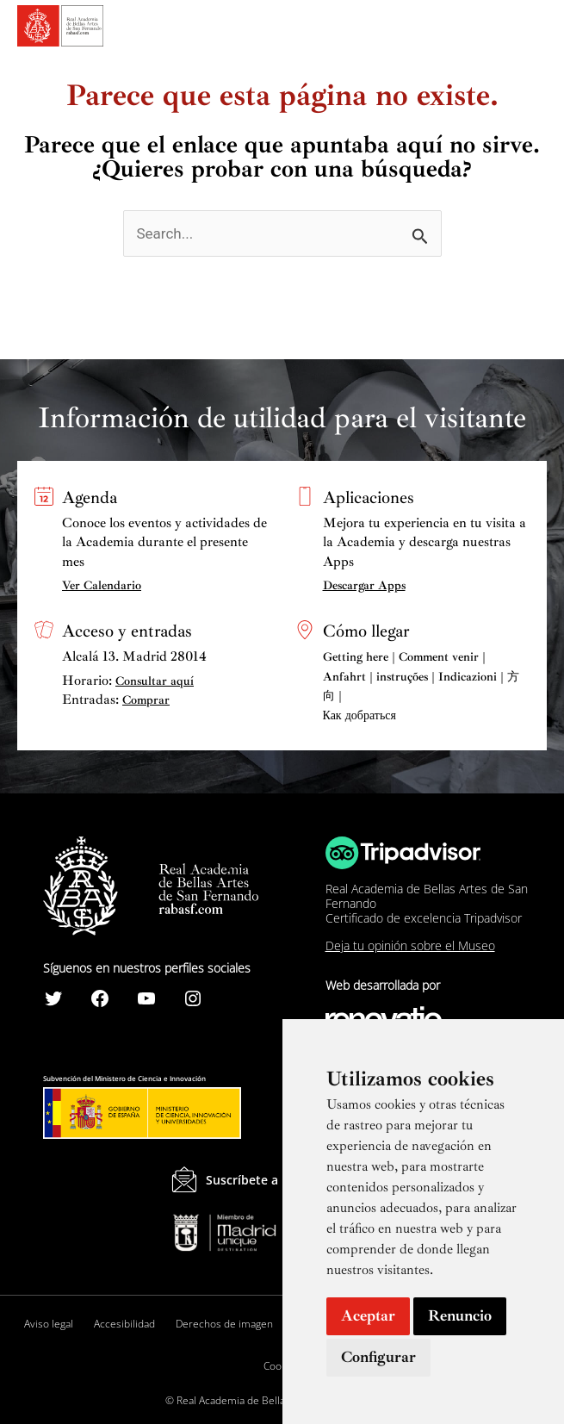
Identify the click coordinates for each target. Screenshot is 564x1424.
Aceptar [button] (368, 1315)
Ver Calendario (101, 585)
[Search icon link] (504, 28)
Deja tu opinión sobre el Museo (410, 945)
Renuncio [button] (460, 1315)
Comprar (146, 700)
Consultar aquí (154, 681)
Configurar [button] (378, 1356)
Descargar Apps (364, 585)
